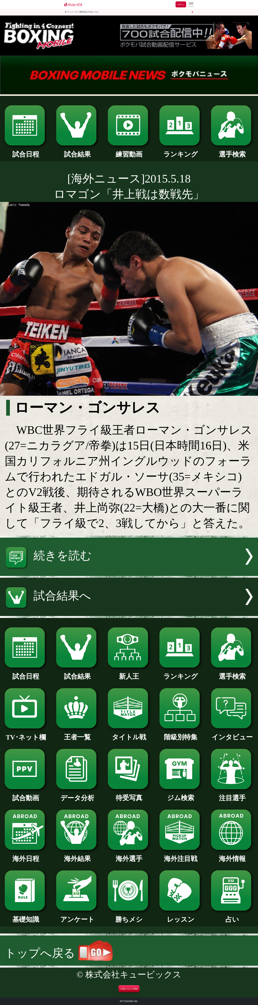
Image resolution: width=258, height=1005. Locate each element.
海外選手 (129, 855)
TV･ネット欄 (25, 734)
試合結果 (77, 151)
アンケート (77, 916)
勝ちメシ (129, 916)
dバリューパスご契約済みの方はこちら (82, 12)
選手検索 (232, 151)
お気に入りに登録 (129, 989)
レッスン (180, 916)
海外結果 (77, 855)
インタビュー (232, 734)
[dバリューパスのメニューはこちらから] (191, 5)
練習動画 (129, 151)
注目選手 (232, 795)
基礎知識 (25, 916)
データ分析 (77, 795)
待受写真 (129, 794)
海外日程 (25, 855)
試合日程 (25, 151)
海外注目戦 (180, 855)
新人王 (129, 673)
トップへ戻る (58, 953)
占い (232, 916)
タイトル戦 (129, 734)
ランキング (180, 151)
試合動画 (25, 795)
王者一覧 (77, 734)
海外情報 (232, 855)
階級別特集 (180, 734)
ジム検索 (180, 794)
